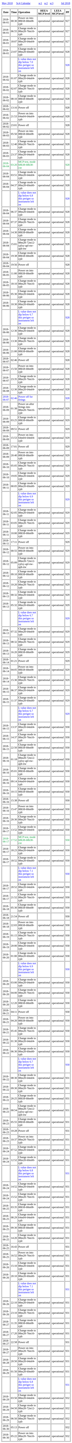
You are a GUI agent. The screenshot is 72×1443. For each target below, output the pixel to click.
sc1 (40, 3)
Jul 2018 (65, 3)
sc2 (46, 3)
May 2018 (7, 3)
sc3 (51, 3)
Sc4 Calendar (23, 3)
